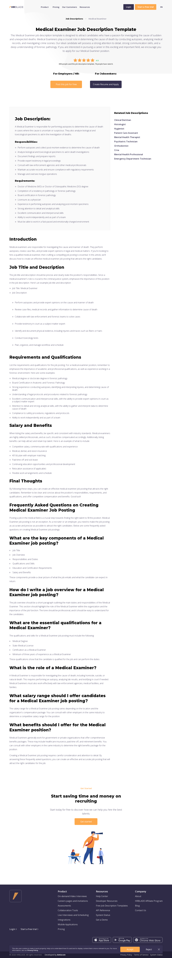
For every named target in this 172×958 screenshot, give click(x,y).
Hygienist (119, 128)
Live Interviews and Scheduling (73, 915)
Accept (130, 949)
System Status (103, 915)
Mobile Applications (68, 924)
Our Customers (69, 7)
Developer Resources (106, 900)
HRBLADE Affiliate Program (149, 900)
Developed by (55, 954)
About (138, 896)
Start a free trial (29, 929)
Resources (85, 7)
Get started (86, 821)
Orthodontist (121, 145)
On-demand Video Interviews (72, 896)
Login (128, 7)
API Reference (103, 910)
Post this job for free (66, 84)
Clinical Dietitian (122, 120)
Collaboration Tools (68, 910)
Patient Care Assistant (126, 132)
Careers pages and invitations (73, 900)
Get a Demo (102, 919)
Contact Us (140, 910)
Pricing (56, 7)
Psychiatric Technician (125, 141)
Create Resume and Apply (106, 84)
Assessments (64, 905)
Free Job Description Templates (112, 905)
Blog (137, 905)
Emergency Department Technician (132, 158)
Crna (116, 150)
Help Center (102, 896)
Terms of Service (141, 954)
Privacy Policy (126, 954)
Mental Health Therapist (127, 137)
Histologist (120, 124)
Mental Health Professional (128, 154)
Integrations (64, 919)
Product (45, 7)
